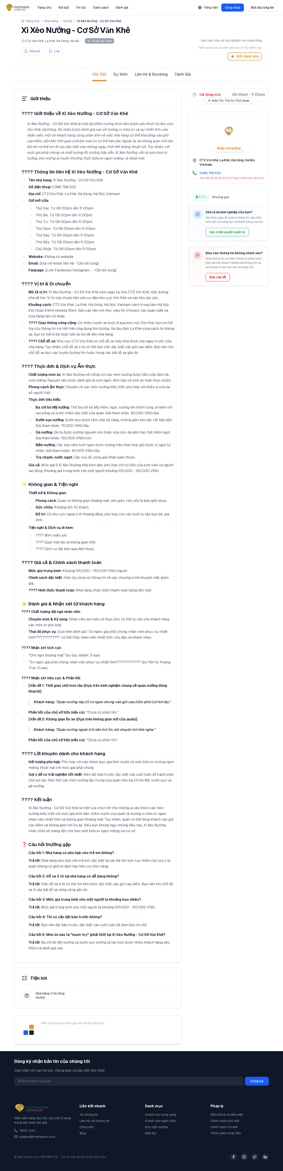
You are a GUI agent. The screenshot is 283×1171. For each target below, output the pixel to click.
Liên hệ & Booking (151, 74)
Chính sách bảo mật (224, 1121)
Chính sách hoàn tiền (225, 1133)
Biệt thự (150, 1133)
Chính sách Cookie (224, 1127)
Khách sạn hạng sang (160, 1115)
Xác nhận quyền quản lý (227, 232)
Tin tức (81, 8)
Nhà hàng (51, 21)
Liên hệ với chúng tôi (94, 1121)
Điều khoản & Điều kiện (226, 1115)
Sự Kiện (120, 74)
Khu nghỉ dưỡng (156, 1127)
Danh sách (101, 8)
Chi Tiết (99, 76)
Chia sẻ (32, 51)
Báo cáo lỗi (217, 277)
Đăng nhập (232, 8)
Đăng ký (257, 1081)
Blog (83, 1133)
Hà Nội (67, 21)
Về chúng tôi (89, 1115)
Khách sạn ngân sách (160, 1121)
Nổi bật (64, 8)
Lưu (54, 51)
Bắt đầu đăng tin (262, 8)
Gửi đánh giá (245, 56)
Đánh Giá (183, 74)
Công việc (87, 1127)
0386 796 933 (210, 173)
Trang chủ (44, 8)
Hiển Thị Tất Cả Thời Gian (228, 100)
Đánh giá (122, 8)
